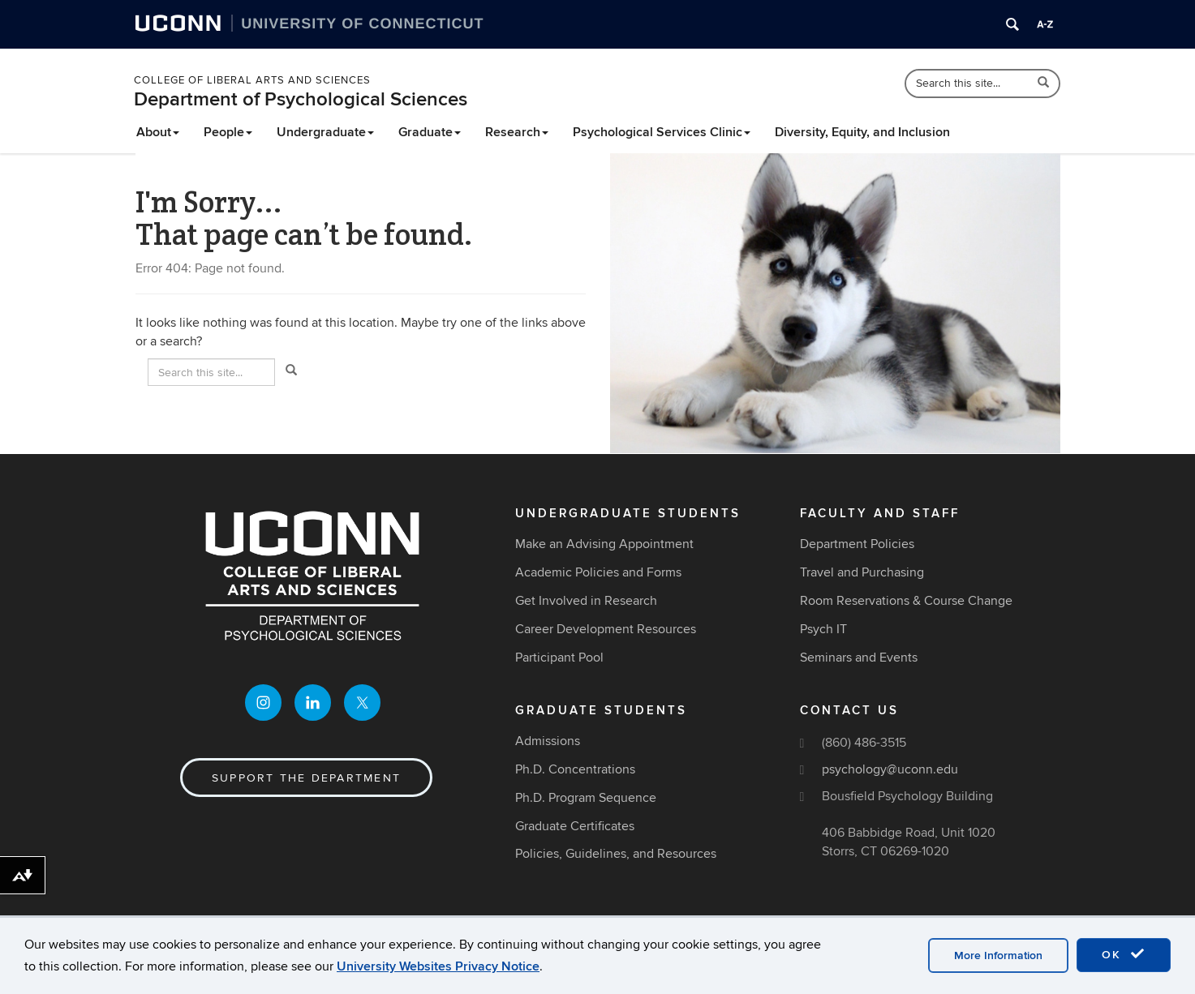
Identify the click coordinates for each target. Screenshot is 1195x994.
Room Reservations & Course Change (906, 601)
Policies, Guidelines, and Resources (615, 854)
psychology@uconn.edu (890, 769)
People (228, 132)
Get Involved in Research (586, 601)
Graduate (429, 132)
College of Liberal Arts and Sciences (252, 80)
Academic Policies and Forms (598, 572)
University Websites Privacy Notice (438, 966)
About (157, 132)
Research (516, 132)
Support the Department (306, 778)
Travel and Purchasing (862, 572)
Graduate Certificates (574, 826)
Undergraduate (325, 132)
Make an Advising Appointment (604, 544)
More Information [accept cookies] (998, 955)
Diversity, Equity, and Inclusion (862, 132)
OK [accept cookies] (1124, 954)
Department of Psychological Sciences (300, 99)
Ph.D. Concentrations (575, 769)
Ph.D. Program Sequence (585, 798)
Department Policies (857, 544)
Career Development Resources (605, 629)
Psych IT (823, 629)
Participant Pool (559, 657)
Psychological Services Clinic (661, 132)
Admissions (547, 741)
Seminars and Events (859, 657)
